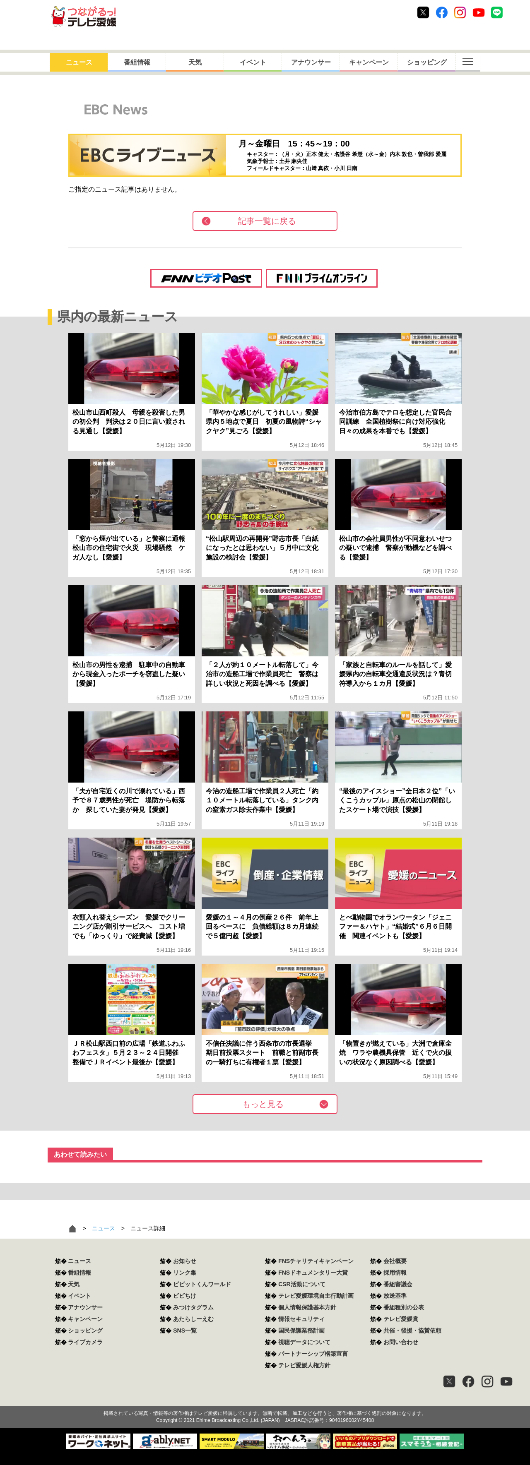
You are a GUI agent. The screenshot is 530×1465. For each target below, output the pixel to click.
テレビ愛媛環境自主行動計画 (316, 1295)
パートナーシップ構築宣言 (313, 1353)
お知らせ (184, 1261)
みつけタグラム (193, 1307)
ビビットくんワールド (202, 1284)
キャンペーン (369, 62)
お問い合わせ (400, 1342)
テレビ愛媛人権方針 (304, 1365)
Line (497, 12)
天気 (195, 62)
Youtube (478, 12)
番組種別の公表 (403, 1307)
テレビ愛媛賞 (400, 1319)
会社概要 (395, 1261)
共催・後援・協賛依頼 (412, 1330)
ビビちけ (184, 1295)
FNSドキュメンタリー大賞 (313, 1272)
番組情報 (137, 62)
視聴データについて (304, 1342)
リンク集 (184, 1272)
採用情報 (395, 1272)
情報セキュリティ (301, 1319)
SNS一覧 (185, 1330)
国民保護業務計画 (301, 1330)
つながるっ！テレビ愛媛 (265, 1398)
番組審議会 (397, 1284)
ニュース (79, 62)
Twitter (423, 12)
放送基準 (395, 1295)
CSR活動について (301, 1284)
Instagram (460, 12)
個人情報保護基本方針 (307, 1307)
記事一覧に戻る (267, 221)
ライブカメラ (85, 1342)
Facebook (442, 12)
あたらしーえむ (193, 1319)
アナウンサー (311, 62)
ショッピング (427, 62)
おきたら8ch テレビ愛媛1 (83, 16)
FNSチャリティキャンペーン (316, 1261)
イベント (253, 62)
